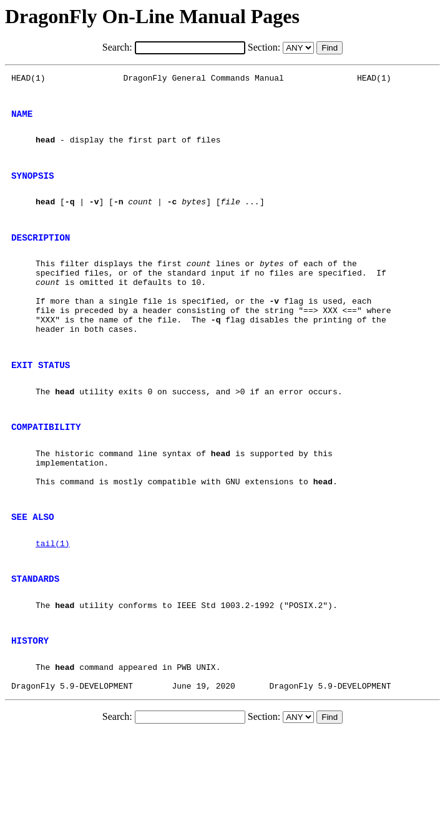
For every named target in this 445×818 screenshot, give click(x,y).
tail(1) (53, 608)
